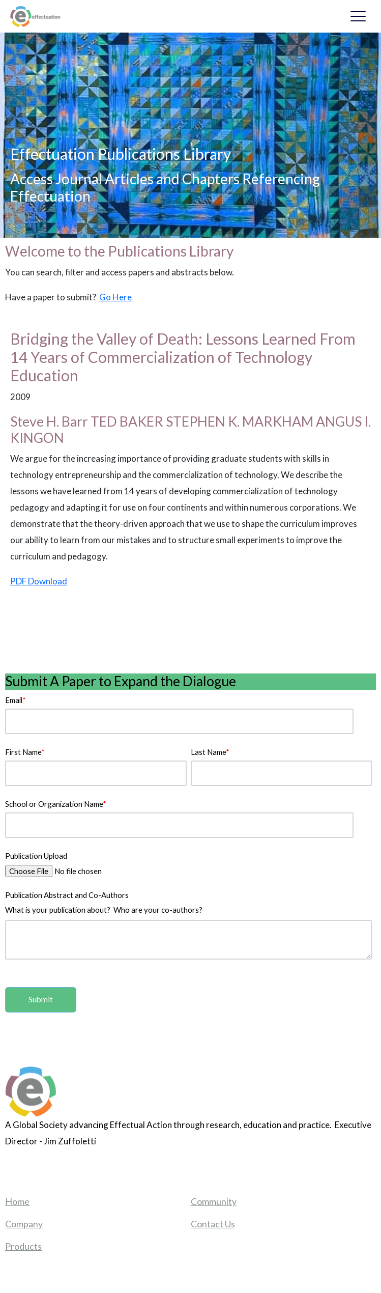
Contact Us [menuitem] (213, 1223)
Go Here (115, 297)
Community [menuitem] (214, 1201)
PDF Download (38, 581)
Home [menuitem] (17, 1201)
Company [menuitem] (24, 1223)
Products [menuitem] (23, 1246)
